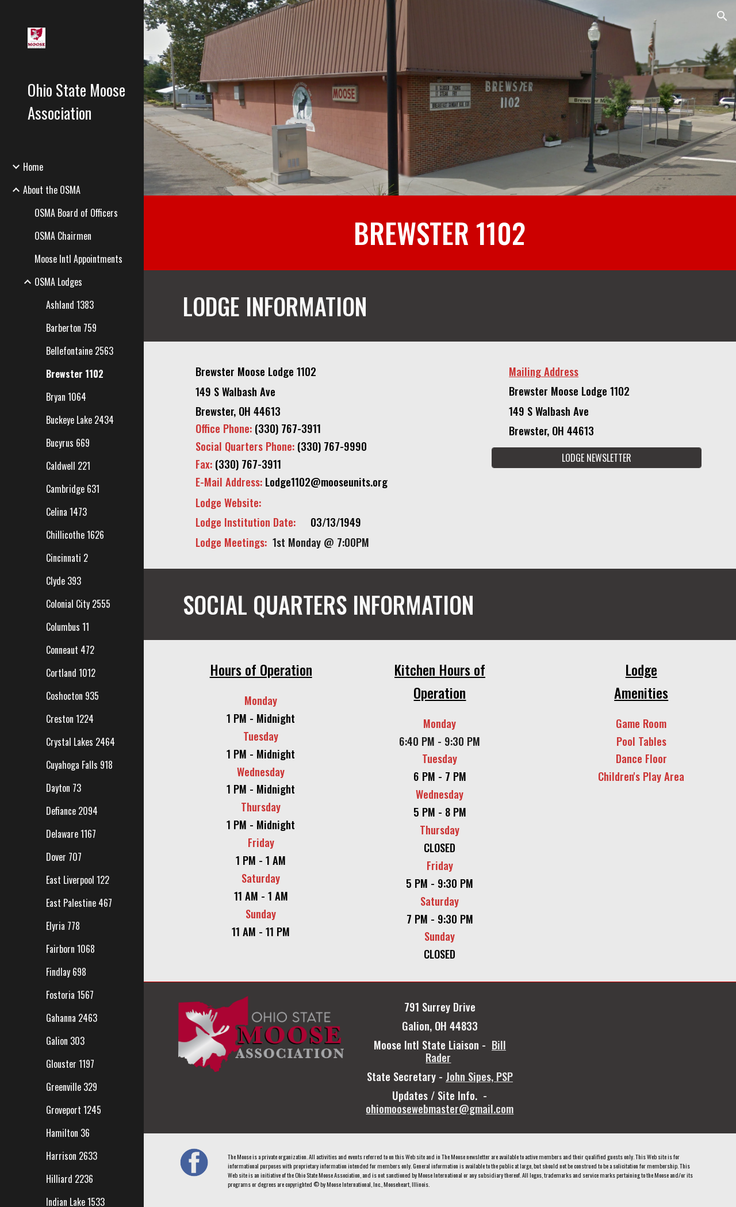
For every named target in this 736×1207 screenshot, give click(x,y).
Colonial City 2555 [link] (78, 604)
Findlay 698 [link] (66, 972)
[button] (722, 16)
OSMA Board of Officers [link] (76, 213)
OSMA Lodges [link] (58, 282)
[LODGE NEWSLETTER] (597, 458)
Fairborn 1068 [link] (70, 949)
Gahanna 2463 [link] (71, 1018)
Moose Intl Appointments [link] (78, 259)
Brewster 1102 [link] (74, 374)
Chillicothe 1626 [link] (75, 535)
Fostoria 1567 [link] (70, 995)
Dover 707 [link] (64, 857)
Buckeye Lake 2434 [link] (80, 420)
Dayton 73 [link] (63, 788)
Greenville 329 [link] (71, 1087)
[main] (439, 232)
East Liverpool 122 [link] (77, 880)
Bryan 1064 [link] (66, 397)
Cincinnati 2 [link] (67, 558)
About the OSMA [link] (51, 190)
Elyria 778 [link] (63, 926)
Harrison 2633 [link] (71, 1156)
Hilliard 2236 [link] (69, 1179)
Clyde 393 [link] (63, 581)
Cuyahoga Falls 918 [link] (79, 765)
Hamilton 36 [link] (68, 1133)
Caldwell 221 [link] (68, 466)
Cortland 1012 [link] (70, 673)
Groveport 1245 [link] (73, 1110)
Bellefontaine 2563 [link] (79, 351)
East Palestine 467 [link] (79, 903)
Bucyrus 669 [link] (68, 443)
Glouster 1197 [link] (70, 1064)
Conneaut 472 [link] (70, 650)
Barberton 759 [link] (71, 328)
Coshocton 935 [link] (72, 696)
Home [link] (33, 167)
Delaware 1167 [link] (71, 834)
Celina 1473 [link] (66, 512)
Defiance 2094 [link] (72, 811)
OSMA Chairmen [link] (62, 236)
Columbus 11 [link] (67, 627)
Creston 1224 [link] (70, 719)
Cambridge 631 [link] (72, 489)
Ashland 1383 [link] (70, 305)
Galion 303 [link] (65, 1041)
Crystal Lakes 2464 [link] (80, 742)
